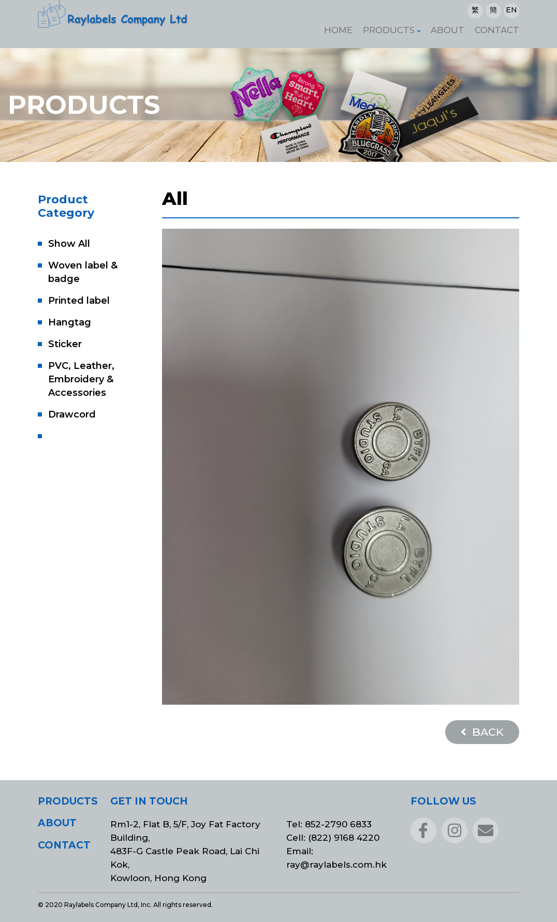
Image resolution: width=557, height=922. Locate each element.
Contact (497, 30)
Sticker (65, 344)
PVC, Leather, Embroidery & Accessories (81, 379)
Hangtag (69, 322)
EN (511, 9)
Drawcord (72, 414)
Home (338, 30)
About (447, 30)
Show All (69, 243)
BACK (482, 731)
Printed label (79, 300)
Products (389, 30)
